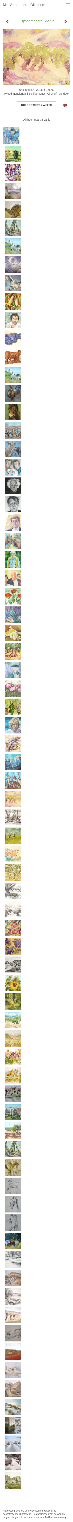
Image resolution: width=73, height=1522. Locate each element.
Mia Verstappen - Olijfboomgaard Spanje (28, 5)
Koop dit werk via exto (36, 105)
